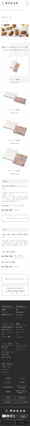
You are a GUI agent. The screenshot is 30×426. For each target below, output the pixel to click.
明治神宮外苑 (8, 402)
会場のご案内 (5, 347)
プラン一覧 (4, 349)
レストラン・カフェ (8, 324)
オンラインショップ (20, 349)
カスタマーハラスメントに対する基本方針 (22, 387)
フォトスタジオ (5, 372)
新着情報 (4, 309)
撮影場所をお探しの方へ (7, 314)
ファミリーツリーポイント (8, 382)
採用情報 (22, 382)
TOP (3, 10)
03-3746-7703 (7, 256)
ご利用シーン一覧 (6, 367)
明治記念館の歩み (20, 312)
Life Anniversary (19, 314)
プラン (17, 334)
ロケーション (19, 317)
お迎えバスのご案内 (6, 357)
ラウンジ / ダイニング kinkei (7, 333)
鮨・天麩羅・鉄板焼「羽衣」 (8, 327)
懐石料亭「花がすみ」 (7, 329)
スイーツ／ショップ (11, 10)
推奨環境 (8, 391)
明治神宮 (8, 397)
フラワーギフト (5, 369)
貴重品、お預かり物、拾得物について (22, 391)
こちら (7, 417)
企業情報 (8, 378)
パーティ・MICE (7, 344)
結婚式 (18, 324)
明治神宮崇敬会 (22, 397)
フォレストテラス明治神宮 (22, 402)
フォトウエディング (20, 337)
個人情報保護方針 (8, 387)
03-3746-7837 (7, 210)
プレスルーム (5, 312)
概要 (17, 309)
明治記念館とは (20, 306)
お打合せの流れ (5, 354)
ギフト (18, 344)
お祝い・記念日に (7, 364)
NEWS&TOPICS (7, 306)
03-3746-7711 (7, 266)
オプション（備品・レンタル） (8, 352)
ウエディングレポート (21, 332)
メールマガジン (22, 378)
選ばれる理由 (19, 327)
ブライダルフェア (20, 329)
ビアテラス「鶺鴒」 (6, 336)
